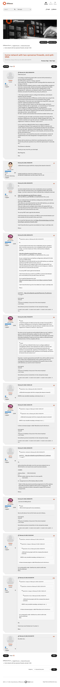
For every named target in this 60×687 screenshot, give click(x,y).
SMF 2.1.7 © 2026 (6, 681)
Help (44, 681)
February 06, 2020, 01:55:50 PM (25, 162)
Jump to (30, 669)
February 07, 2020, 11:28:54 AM (25, 385)
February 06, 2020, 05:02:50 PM (25, 183)
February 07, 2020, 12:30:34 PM (25, 404)
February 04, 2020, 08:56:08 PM (26, 72)
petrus (10, 191)
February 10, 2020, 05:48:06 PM (26, 577)
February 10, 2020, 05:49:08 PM (26, 636)
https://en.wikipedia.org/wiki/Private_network (29, 195)
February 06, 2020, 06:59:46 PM (25, 235)
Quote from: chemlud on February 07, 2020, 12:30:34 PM (32, 539)
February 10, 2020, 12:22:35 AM (26, 535)
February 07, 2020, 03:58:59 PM (25, 498)
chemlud (10, 239)
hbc (10, 168)
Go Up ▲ (55, 681)
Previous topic (45, 60)
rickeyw (10, 80)
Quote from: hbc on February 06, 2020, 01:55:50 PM (31, 389)
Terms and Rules (49, 681)
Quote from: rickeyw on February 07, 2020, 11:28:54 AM (33, 544)
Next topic (52, 60)
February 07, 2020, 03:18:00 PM (25, 448)
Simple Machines (14, 681)
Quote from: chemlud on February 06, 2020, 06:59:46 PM (32, 452)
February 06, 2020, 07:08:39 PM (25, 316)
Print (54, 66)
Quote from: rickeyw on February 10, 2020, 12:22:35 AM (31, 581)
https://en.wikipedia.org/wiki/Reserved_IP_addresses (38, 293)
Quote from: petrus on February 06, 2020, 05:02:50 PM (32, 239)
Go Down (6, 66)
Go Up (6, 655)
